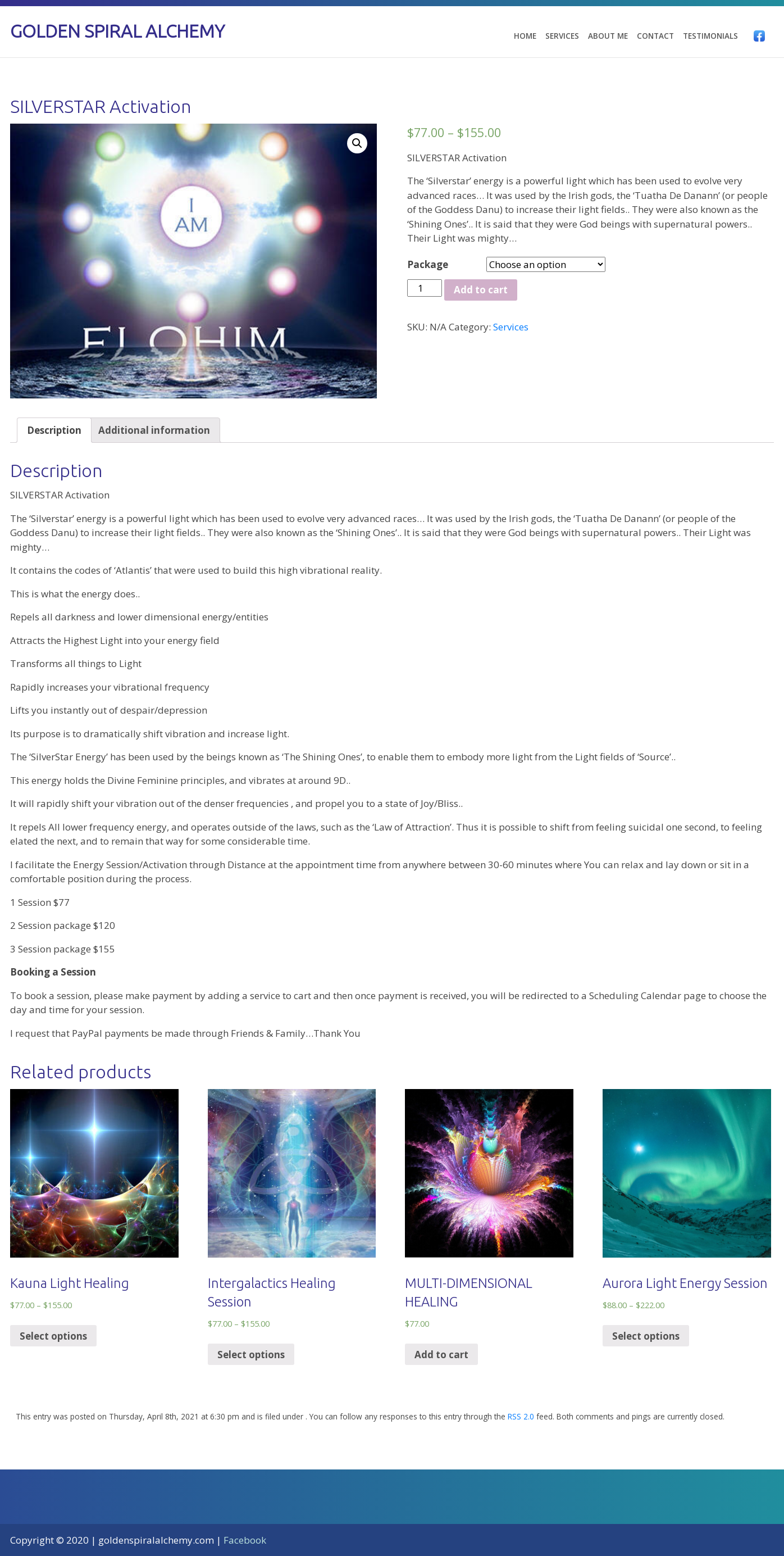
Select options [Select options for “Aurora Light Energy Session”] (646, 1336)
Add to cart (481, 289)
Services (562, 36)
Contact (655, 36)
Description (54, 430)
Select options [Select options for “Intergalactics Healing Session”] (251, 1354)
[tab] (54, 430)
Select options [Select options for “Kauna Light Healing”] (53, 1336)
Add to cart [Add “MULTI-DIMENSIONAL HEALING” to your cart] (441, 1354)
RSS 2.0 (521, 1416)
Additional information (154, 430)
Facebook (245, 1540)
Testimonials (710, 36)
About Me (608, 36)
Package (427, 264)
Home (525, 36)
